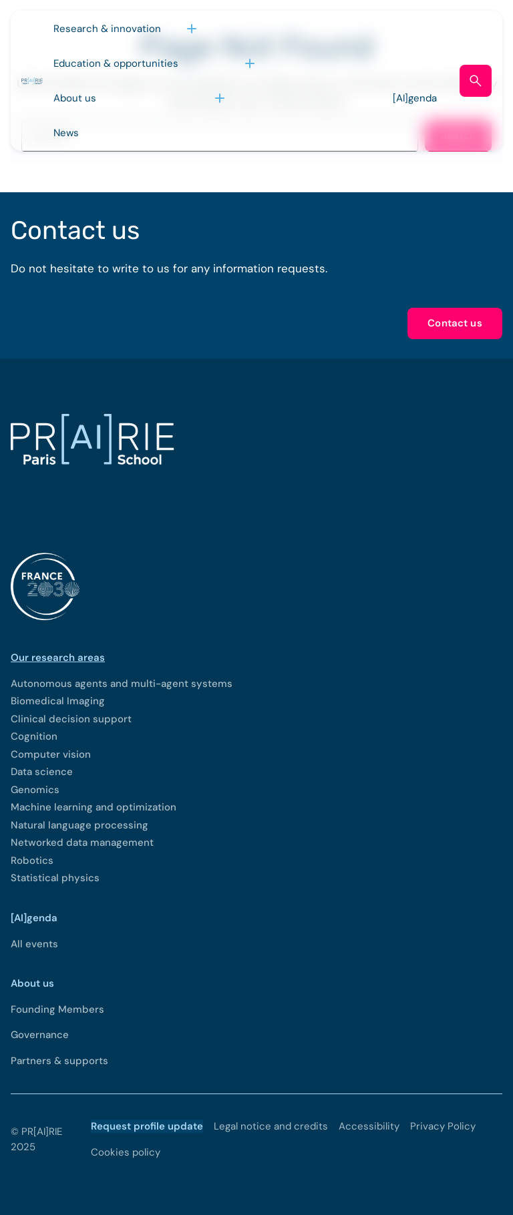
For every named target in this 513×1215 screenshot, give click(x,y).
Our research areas (58, 657)
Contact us (455, 323)
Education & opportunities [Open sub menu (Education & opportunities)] (115, 63)
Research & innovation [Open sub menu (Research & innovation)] (107, 28)
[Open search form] (476, 81)
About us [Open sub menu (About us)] (74, 98)
